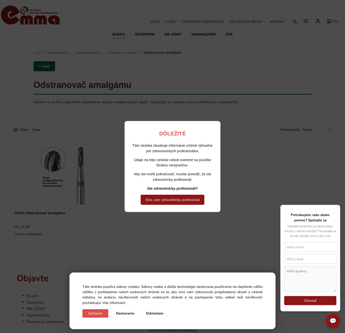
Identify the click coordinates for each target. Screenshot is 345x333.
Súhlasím (95, 313)
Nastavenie (125, 313)
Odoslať (310, 300)
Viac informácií (113, 302)
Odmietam (154, 313)
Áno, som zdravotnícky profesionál (172, 199)
